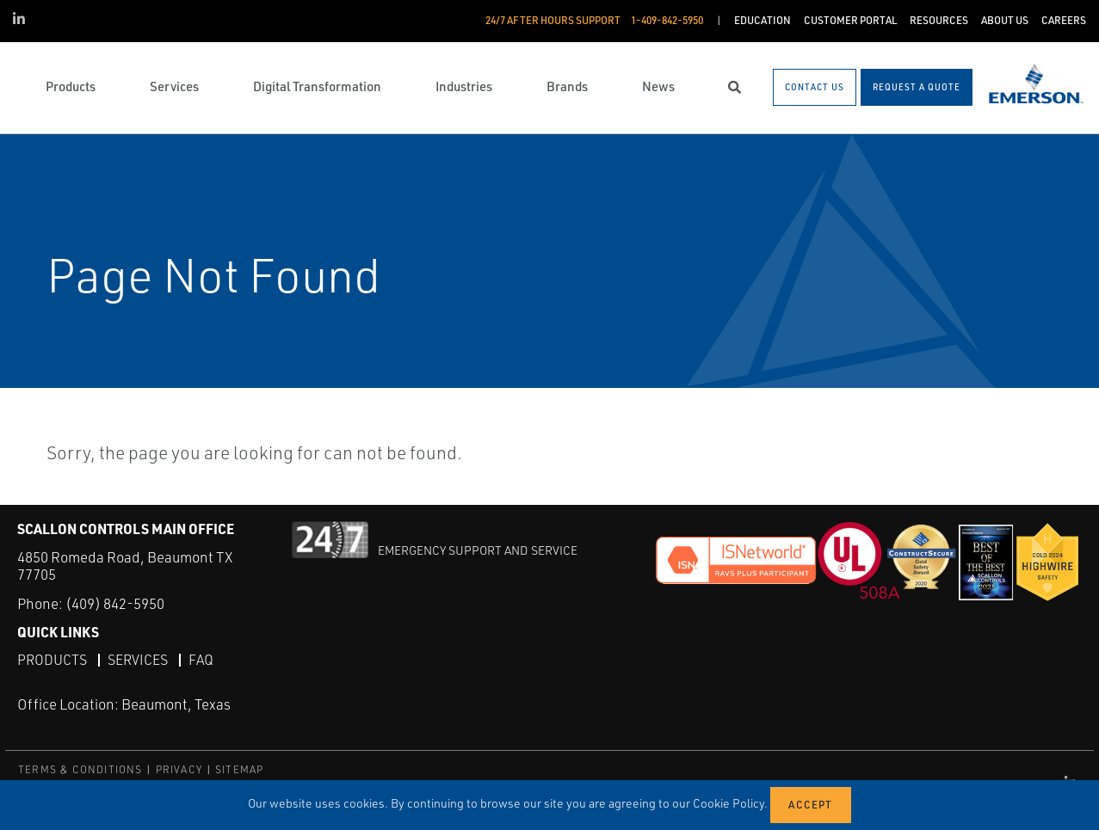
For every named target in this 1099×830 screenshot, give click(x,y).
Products (52, 659)
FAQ (200, 659)
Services (138, 659)
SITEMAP (239, 769)
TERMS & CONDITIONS (80, 769)
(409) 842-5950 (114, 603)
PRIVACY (179, 769)
